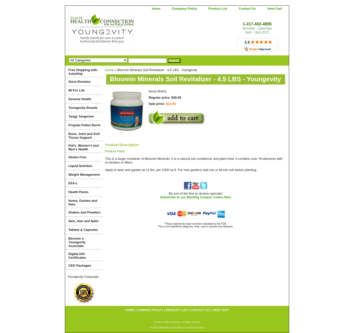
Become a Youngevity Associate (77, 242)
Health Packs (78, 192)
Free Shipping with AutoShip (82, 72)
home (156, 8)
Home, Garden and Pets (82, 202)
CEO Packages (79, 265)
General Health (79, 99)
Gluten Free (77, 157)
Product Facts (115, 151)
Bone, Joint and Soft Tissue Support (84, 135)
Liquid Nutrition (80, 166)
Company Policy (184, 8)
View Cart (274, 8)
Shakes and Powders (84, 212)
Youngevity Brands (83, 108)
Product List (218, 8)
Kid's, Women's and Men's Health (83, 147)
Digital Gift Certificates (77, 255)
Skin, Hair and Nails (83, 221)
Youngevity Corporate (83, 277)
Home (109, 70)
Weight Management (84, 174)
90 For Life (76, 90)
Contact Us (247, 8)
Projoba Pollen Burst (84, 125)
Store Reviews (79, 81)
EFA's (72, 183)
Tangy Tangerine (81, 116)
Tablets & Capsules (83, 230)
